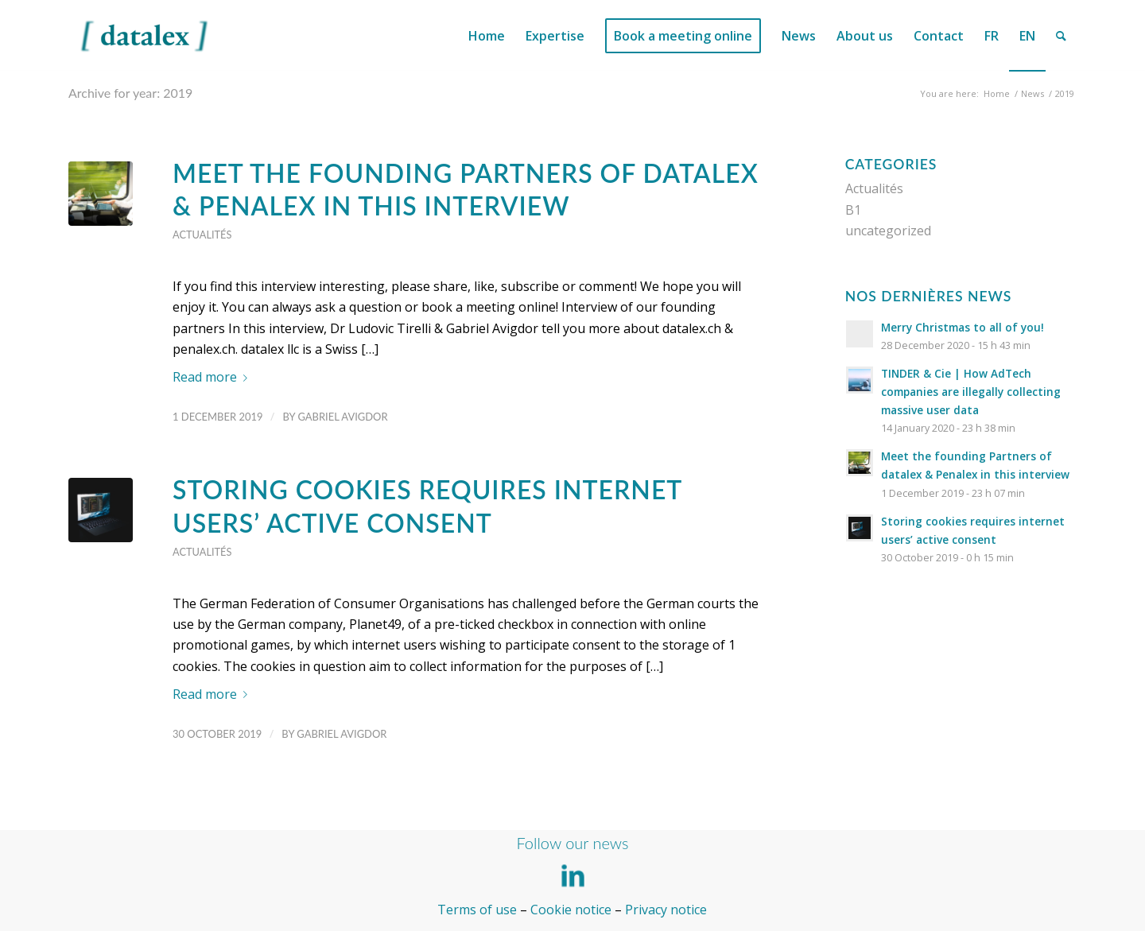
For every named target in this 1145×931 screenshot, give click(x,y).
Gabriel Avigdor (342, 416)
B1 (853, 210)
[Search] (1061, 36)
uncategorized (888, 230)
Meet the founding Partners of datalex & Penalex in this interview (466, 189)
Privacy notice (666, 909)
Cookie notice (570, 909)
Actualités (202, 234)
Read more (213, 377)
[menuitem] (486, 36)
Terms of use (477, 909)
